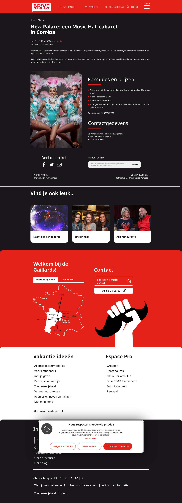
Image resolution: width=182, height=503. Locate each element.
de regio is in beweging (42, 44)
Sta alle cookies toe (119, 446)
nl (82, 478)
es (66, 478)
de (76, 478)
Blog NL (41, 20)
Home (33, 20)
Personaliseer (90, 446)
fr (55, 478)
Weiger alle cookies (63, 446)
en (61, 478)
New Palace (39, 50)
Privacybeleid (91, 438)
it (71, 478)
